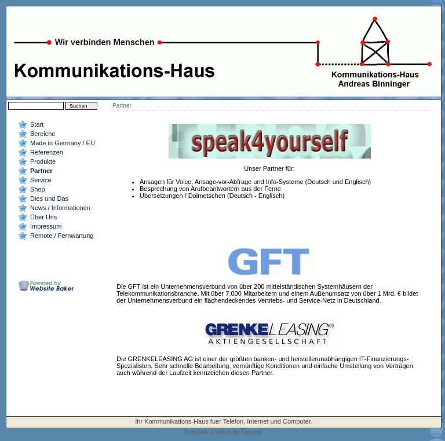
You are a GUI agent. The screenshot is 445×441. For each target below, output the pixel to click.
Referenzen (46, 152)
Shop (37, 189)
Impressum (45, 226)
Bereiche (42, 133)
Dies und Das (49, 198)
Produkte (43, 161)
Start (36, 124)
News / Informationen (60, 207)
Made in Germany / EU (62, 142)
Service (41, 180)
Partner (41, 170)
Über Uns (43, 217)
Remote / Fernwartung (61, 235)
